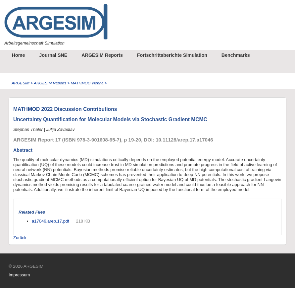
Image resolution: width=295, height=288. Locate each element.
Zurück (19, 237)
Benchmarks (235, 55)
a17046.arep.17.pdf (50, 221)
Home (18, 55)
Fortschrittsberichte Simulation (172, 55)
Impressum (19, 274)
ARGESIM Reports (102, 55)
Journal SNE (53, 55)
